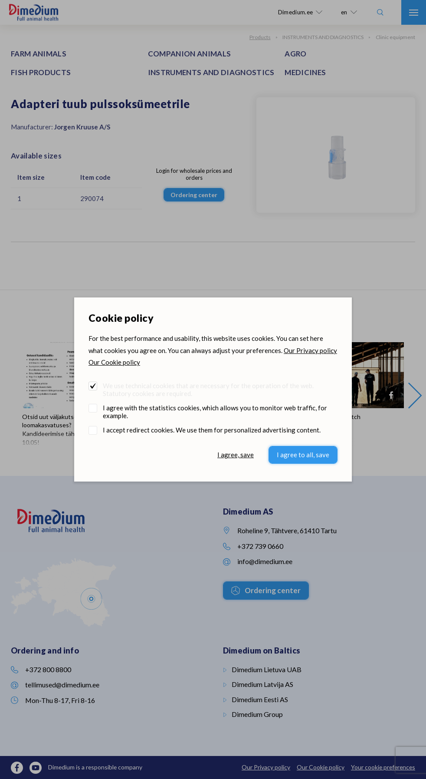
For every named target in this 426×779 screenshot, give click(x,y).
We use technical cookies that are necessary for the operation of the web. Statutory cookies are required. (208, 389)
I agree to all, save (303, 455)
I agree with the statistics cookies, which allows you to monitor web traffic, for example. (215, 411)
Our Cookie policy (114, 362)
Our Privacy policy (310, 350)
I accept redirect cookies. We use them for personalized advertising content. (212, 430)
